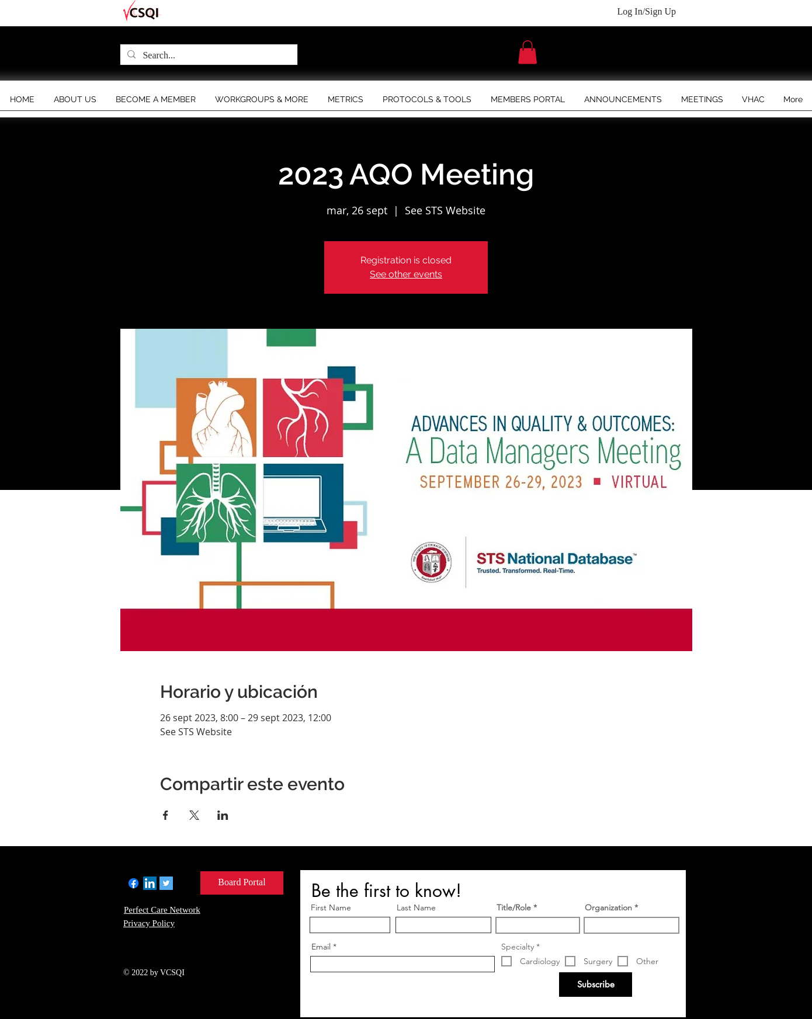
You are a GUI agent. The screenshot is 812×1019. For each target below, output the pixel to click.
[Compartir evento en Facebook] (165, 815)
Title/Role (514, 907)
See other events (406, 274)
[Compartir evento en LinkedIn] (222, 815)
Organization (608, 907)
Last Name (416, 907)
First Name (331, 907)
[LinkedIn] (150, 883)
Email (321, 947)
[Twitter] (166, 883)
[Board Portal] (241, 883)
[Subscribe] (595, 984)
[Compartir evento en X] (194, 815)
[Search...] (208, 55)
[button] (527, 52)
